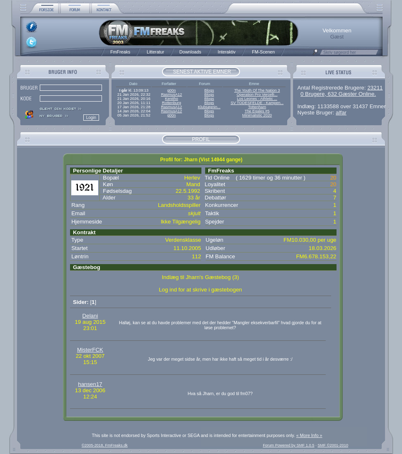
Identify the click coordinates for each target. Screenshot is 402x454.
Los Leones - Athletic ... (257, 99)
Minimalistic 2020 (257, 115)
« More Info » (309, 435)
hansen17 (90, 384)
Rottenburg (171, 103)
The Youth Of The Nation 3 (257, 90)
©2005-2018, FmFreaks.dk (105, 445)
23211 (375, 88)
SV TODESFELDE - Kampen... (256, 103)
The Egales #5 (257, 111)
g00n (171, 90)
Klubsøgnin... (209, 107)
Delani (90, 316)
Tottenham (257, 107)
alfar (341, 112)
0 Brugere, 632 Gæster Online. (338, 94)
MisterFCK (90, 350)
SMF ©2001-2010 (332, 445)
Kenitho (171, 99)
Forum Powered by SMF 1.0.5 (288, 445)
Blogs (209, 90)
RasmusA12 (171, 94)
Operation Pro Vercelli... (257, 94)
